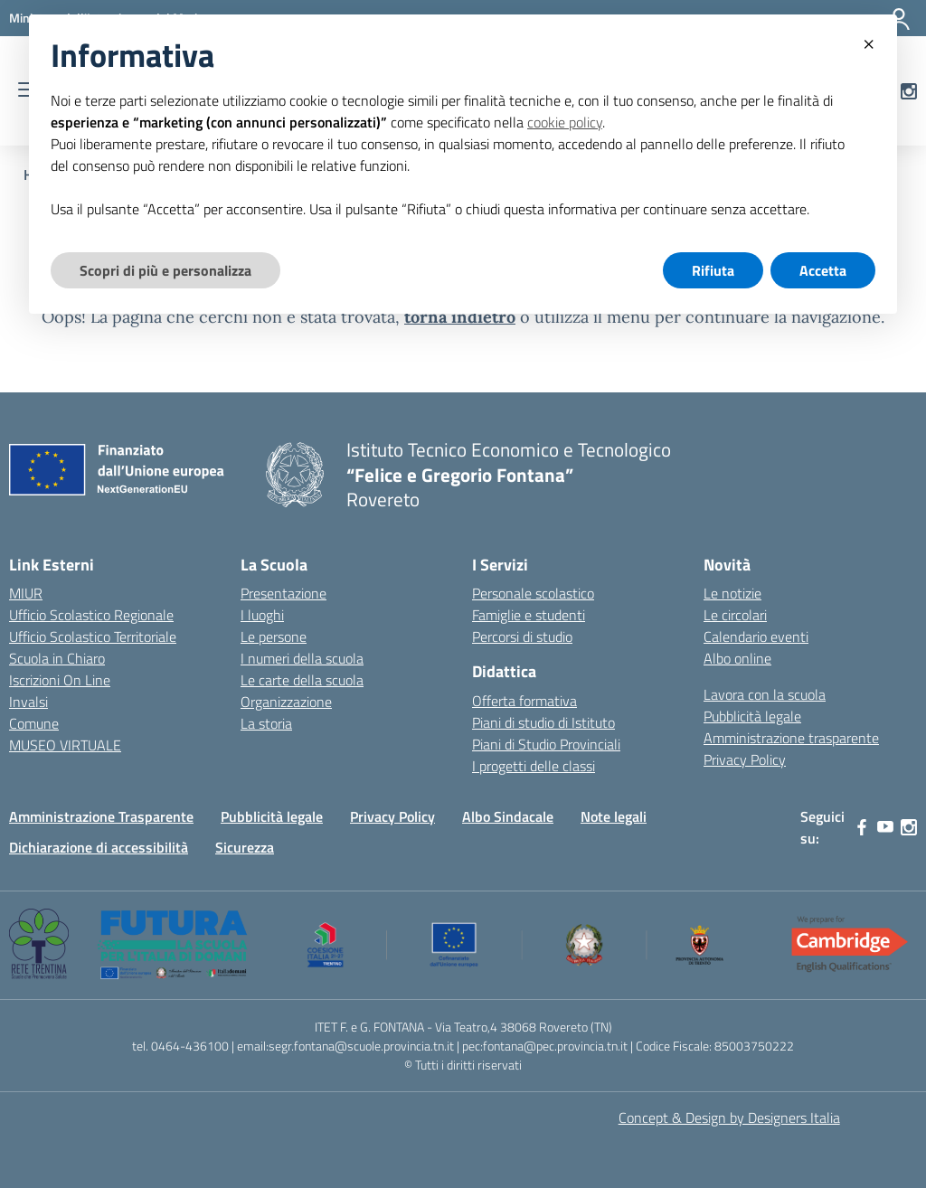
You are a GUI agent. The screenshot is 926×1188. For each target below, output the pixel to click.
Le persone (274, 636)
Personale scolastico (533, 593)
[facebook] (862, 827)
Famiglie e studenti (528, 615)
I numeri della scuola (302, 658)
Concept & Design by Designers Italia (729, 1117)
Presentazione (283, 593)
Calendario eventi (756, 636)
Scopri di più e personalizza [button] (165, 270)
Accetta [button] (822, 270)
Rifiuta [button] (713, 270)
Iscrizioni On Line (59, 680)
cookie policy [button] (564, 122)
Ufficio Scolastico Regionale (91, 615)
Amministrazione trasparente (791, 738)
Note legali (614, 816)
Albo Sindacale (507, 816)
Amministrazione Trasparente (101, 816)
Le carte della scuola (302, 680)
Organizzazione (286, 701)
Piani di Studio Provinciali (546, 744)
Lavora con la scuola (765, 694)
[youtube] (885, 827)
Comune (34, 723)
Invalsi (28, 701)
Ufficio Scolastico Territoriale (92, 636)
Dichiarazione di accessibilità (98, 847)
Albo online (737, 658)
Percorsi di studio (522, 636)
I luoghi (262, 615)
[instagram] (909, 827)
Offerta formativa (524, 701)
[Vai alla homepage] (295, 474)
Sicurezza (244, 847)
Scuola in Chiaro (57, 658)
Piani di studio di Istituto (543, 722)
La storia (266, 723)
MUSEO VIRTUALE (65, 745)
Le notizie (732, 593)
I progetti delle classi (533, 766)
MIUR (26, 593)
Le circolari (735, 615)
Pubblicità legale (752, 716)
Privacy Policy (745, 759)
